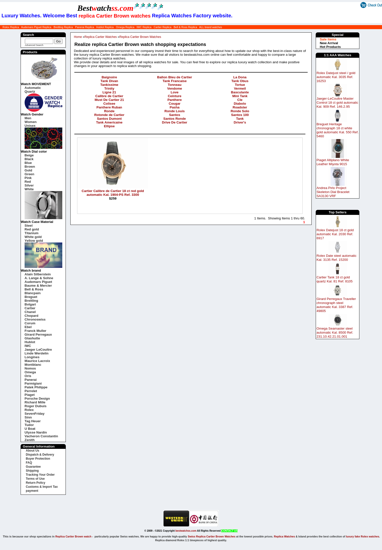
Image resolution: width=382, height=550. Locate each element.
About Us (32, 450)
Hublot (30, 342)
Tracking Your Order (40, 474)
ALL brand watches (210, 27)
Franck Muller (35, 331)
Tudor (29, 425)
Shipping (32, 470)
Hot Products (330, 47)
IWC (28, 346)
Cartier (30, 308)
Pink (28, 178)
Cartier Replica (162, 27)
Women (31, 122)
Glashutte (32, 338)
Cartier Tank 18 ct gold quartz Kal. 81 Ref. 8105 (334, 279)
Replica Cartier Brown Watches (140, 37)
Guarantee (33, 466)
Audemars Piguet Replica (36, 27)
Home (78, 37)
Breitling (31, 300)
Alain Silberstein (38, 274)
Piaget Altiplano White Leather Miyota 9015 (332, 162)
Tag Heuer (33, 421)
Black (29, 159)
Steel (29, 225)
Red (28, 182)
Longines (32, 357)
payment (32, 491)
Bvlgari (30, 304)
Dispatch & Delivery (40, 454)
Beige (29, 155)
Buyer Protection (38, 458)
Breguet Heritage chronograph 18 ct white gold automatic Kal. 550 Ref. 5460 (337, 130)
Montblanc (33, 364)
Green (29, 174)
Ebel (28, 327)
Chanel (30, 312)
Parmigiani (33, 383)
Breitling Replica (63, 27)
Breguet (31, 297)
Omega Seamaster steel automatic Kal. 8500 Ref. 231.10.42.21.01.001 (334, 332)
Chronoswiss (35, 319)
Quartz (30, 91)
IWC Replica (144, 27)
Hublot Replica (105, 27)
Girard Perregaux (38, 334)
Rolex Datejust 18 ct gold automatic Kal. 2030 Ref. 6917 (335, 234)
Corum (30, 323)
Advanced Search (34, 45)
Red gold (32, 229)
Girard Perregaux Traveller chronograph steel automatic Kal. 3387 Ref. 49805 (336, 305)
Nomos (30, 368)
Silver (29, 185)
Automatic (33, 88)
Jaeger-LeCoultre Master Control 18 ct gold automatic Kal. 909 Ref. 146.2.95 (337, 102)
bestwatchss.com (185, 530)
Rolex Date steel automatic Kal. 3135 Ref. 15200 (336, 258)
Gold (28, 170)
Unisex (30, 126)
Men (28, 118)
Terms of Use (35, 478)
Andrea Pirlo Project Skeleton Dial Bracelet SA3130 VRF (332, 192)
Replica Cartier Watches (100, 37)
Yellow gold (34, 240)
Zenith (30, 440)
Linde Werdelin (36, 353)
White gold (33, 237)
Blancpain (33, 293)
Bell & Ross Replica (185, 27)
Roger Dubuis (35, 406)
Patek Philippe (36, 387)
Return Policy (35, 482)
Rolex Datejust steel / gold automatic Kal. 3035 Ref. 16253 (335, 77)
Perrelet (31, 391)
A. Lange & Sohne (39, 278)
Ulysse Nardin (36, 432)
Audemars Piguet (38, 282)
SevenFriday (34, 413)
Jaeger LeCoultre (38, 349)
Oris (28, 376)
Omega (30, 372)
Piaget (30, 395)
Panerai (31, 380)
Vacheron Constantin (41, 436)
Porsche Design (37, 398)
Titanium (31, 233)
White (29, 189)
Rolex (29, 410)
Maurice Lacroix (37, 361)
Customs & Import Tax (42, 486)
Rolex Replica (11, 27)
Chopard (31, 316)
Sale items (328, 39)
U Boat (30, 429)
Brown (30, 166)
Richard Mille (35, 402)
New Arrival (329, 43)
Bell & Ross (34, 289)
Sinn (28, 417)
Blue (28, 163)
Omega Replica (125, 27)
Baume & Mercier (38, 285)
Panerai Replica (84, 27)
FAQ (29, 462)
